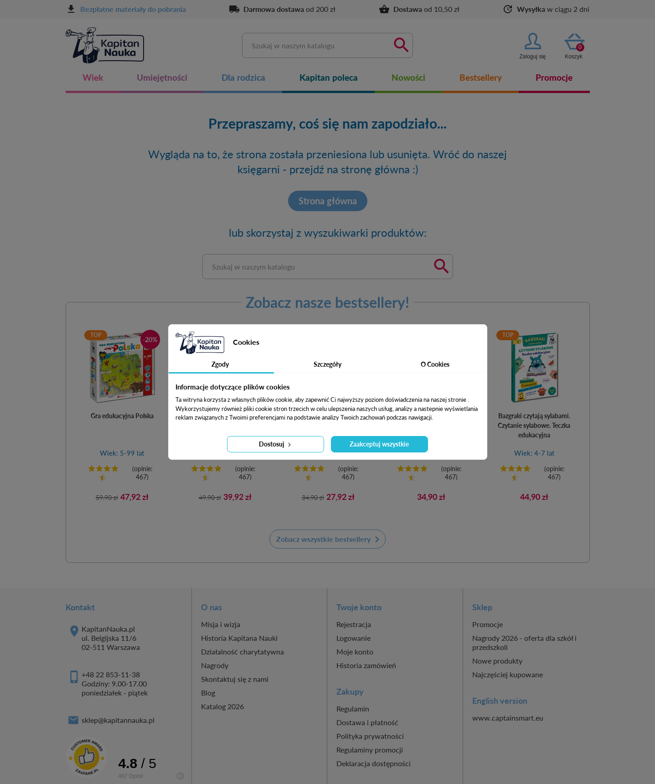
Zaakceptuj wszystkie (379, 444)
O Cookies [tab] (435, 364)
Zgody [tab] (220, 364)
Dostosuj (276, 444)
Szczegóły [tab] (327, 364)
